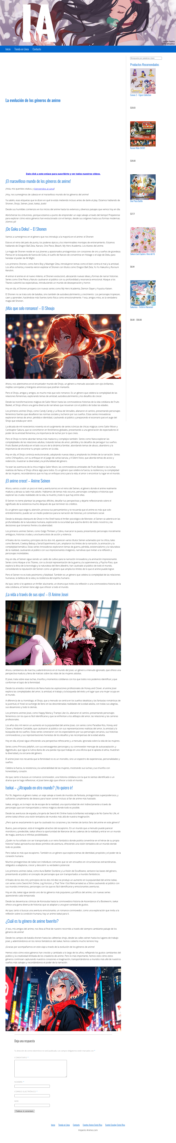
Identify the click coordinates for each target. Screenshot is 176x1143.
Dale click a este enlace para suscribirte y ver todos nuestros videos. (63, 173)
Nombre (19, 1085)
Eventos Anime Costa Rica (92, 1128)
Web (16, 1104)
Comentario (21, 1057)
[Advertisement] (63, 75)
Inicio (8, 49)
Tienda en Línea (21, 49)
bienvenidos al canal (44, 188)
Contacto (37, 49)
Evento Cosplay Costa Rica (115, 1128)
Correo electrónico (26, 1095)
